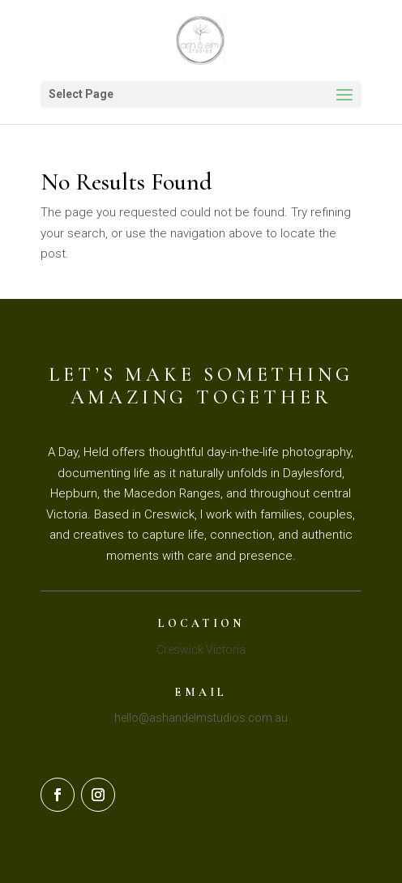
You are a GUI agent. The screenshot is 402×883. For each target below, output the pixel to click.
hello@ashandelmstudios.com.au (201, 717)
